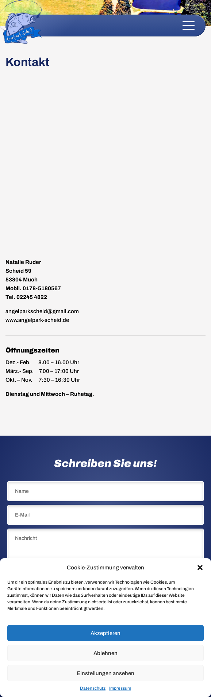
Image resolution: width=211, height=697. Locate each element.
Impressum (120, 688)
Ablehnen (105, 653)
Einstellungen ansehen (105, 673)
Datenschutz (93, 688)
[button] (200, 567)
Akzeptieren (105, 633)
